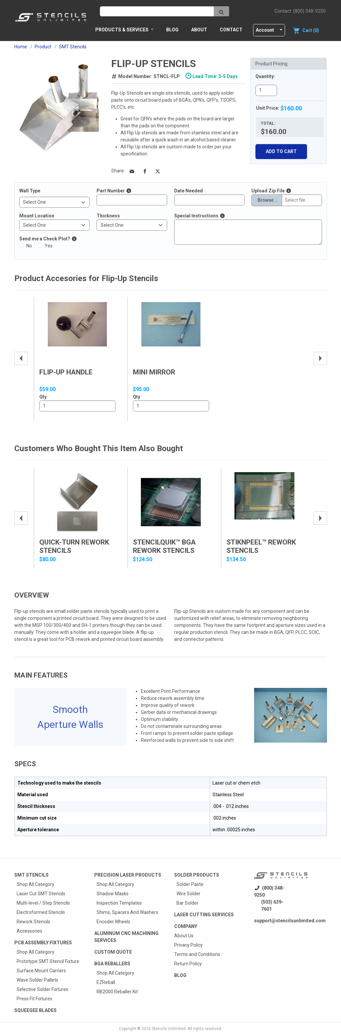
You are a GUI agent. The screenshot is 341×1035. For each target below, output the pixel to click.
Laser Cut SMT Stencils (41, 893)
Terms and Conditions (197, 954)
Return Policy (188, 963)
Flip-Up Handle (66, 372)
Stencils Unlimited (168, 1028)
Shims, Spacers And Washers (127, 912)
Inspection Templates (119, 903)
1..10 (77, 406)
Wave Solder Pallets (37, 980)
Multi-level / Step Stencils (43, 903)
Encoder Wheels (113, 921)
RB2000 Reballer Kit (117, 991)
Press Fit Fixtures (34, 998)
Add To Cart (281, 151)
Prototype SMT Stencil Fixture (48, 961)
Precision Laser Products (127, 875)
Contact (231, 29)
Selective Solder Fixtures (42, 989)
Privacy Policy (188, 945)
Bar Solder (187, 903)
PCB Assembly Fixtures (43, 942)
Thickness (108, 215)
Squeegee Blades (35, 1010)
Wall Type (29, 190)
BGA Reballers (112, 963)
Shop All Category (35, 884)
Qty (43, 396)
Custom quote (113, 952)
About (199, 29)
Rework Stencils (33, 921)
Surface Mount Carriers (41, 970)
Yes (49, 245)
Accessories (29, 931)
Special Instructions (196, 215)
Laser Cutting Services (204, 914)
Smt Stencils (31, 875)
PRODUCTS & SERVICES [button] (122, 29)
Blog (172, 29)
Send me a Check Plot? (44, 238)
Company (185, 926)
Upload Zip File (268, 190)
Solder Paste (189, 884)
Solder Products (196, 875)
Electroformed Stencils (41, 912)
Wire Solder (188, 893)
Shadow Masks (113, 893)
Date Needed (188, 190)
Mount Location (36, 215)
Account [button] (265, 30)
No (29, 245)
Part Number (111, 190)
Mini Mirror (154, 372)
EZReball (106, 982)
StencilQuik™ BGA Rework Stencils (164, 546)
